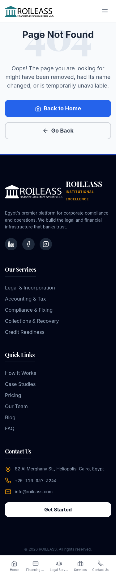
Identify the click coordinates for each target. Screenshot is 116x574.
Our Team (16, 406)
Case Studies (20, 384)
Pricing (13, 395)
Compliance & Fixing (29, 310)
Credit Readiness (25, 332)
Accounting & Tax (25, 299)
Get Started (58, 509)
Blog (10, 417)
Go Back (57, 130)
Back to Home (58, 108)
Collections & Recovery (32, 321)
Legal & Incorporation (30, 288)
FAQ (10, 428)
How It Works (20, 373)
